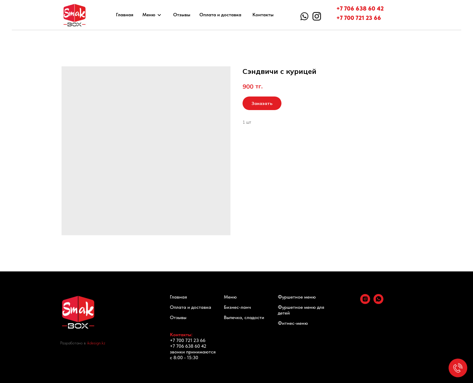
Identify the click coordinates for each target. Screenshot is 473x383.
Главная (124, 14)
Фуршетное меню (297, 297)
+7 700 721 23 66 (358, 17)
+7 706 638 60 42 (360, 8)
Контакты (263, 14)
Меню (148, 14)
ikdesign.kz (96, 342)
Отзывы (181, 14)
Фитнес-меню (293, 323)
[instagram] (365, 302)
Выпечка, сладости (244, 317)
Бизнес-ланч (237, 307)
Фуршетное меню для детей (301, 310)
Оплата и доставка (220, 14)
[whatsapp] (378, 302)
